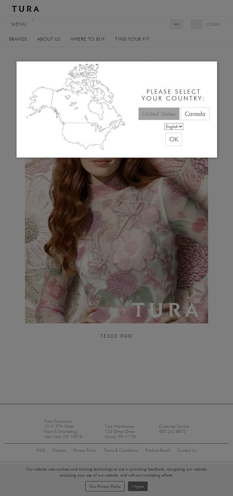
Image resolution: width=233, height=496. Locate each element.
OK (173, 139)
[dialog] (117, 110)
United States (159, 113)
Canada (195, 113)
